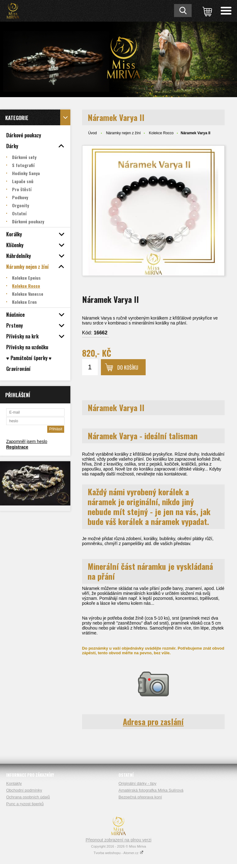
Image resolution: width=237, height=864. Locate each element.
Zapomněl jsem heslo (26, 441)
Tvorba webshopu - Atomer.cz (118, 853)
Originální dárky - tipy (137, 783)
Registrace (17, 447)
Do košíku (127, 367)
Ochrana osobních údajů (28, 797)
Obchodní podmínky (24, 790)
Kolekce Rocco (161, 133)
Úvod (92, 133)
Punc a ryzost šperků (25, 804)
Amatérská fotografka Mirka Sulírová (150, 790)
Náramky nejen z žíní (123, 133)
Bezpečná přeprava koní (140, 797)
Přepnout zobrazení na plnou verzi (118, 839)
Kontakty (14, 783)
